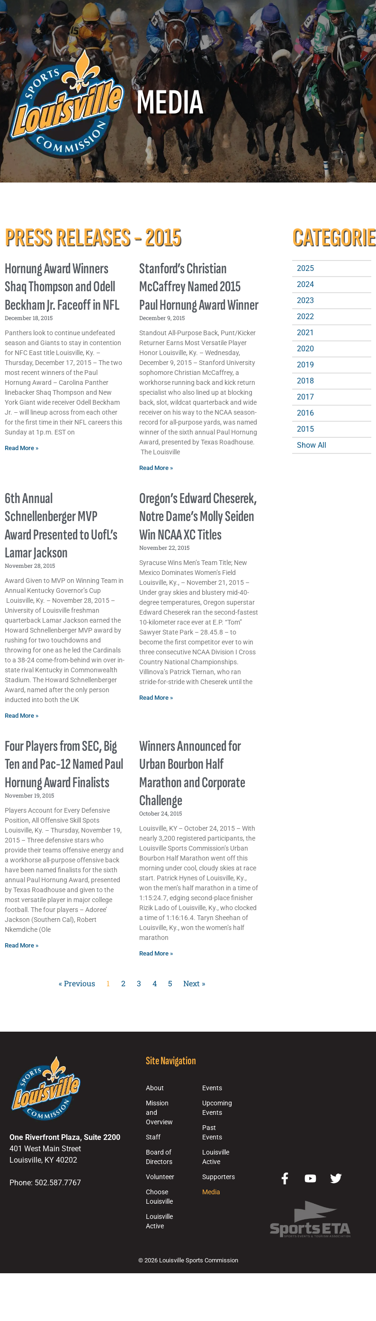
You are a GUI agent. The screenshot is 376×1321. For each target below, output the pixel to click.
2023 (305, 300)
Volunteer (160, 1177)
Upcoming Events (217, 1108)
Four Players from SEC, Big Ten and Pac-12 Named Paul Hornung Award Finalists (64, 764)
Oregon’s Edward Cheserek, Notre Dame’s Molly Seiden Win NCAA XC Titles (198, 516)
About (155, 1088)
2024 (305, 284)
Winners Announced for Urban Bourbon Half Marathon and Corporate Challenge (192, 773)
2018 (305, 380)
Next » (194, 983)
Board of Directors (159, 1157)
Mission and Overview (159, 1112)
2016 (305, 412)
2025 (305, 268)
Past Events (212, 1132)
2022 (305, 316)
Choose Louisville (159, 1197)
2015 (305, 429)
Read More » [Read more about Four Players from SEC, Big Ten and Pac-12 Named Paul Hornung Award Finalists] (21, 945)
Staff (153, 1137)
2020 (305, 348)
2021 (305, 332)
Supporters (218, 1177)
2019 (305, 364)
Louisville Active (159, 1221)
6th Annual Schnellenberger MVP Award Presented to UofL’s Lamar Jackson (61, 525)
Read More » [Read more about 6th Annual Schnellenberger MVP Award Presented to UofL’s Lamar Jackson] (21, 715)
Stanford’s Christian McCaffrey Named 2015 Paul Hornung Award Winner (199, 287)
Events (212, 1088)
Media (211, 1192)
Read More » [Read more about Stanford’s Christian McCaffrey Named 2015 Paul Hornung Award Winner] (156, 467)
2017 (305, 396)
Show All (311, 445)
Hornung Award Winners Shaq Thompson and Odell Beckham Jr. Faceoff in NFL (62, 287)
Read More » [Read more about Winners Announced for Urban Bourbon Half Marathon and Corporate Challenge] (156, 953)
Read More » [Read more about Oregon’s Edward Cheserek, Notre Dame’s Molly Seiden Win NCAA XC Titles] (156, 697)
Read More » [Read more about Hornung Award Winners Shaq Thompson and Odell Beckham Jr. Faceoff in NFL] (21, 448)
